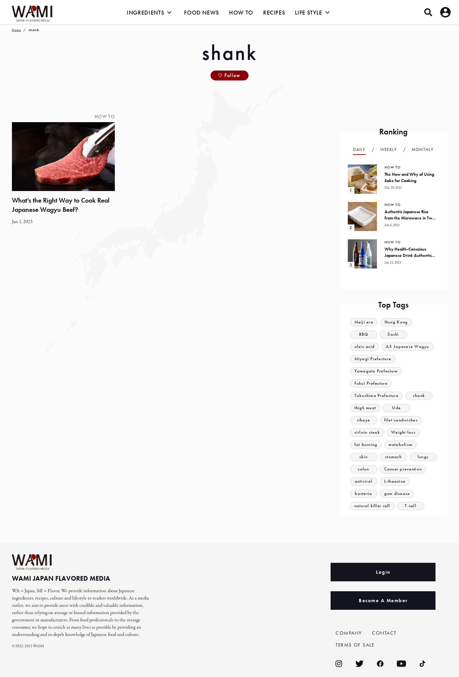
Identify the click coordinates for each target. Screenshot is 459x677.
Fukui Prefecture (371, 383)
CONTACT (384, 633)
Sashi (393, 334)
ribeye (363, 420)
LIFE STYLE (308, 12)
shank (419, 396)
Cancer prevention (403, 469)
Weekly (388, 149)
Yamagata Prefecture (376, 371)
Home (16, 30)
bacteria (363, 494)
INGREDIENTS (145, 12)
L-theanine (395, 481)
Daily (359, 149)
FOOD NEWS (201, 12)
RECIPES (274, 12)
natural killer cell (372, 506)
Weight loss (403, 432)
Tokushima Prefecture (376, 396)
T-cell (411, 506)
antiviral (364, 481)
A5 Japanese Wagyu (408, 347)
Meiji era (364, 322)
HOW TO (241, 12)
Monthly (423, 149)
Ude (396, 408)
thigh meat (365, 408)
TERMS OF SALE (355, 645)
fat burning (366, 445)
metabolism (401, 445)
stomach (393, 457)
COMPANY (349, 633)
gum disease (397, 494)
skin (363, 457)
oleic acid (364, 347)
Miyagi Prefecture (372, 359)
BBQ (363, 334)
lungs (423, 457)
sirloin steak (367, 432)
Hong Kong (396, 322)
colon (363, 469)
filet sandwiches (401, 420)
